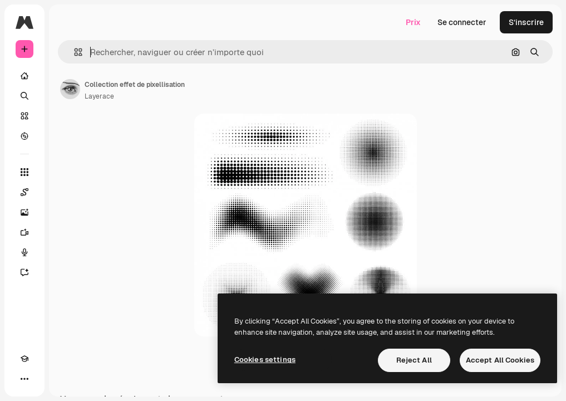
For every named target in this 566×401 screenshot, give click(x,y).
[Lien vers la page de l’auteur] (70, 89)
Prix (413, 22)
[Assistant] (24, 272)
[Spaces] (24, 192)
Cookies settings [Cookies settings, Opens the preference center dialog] (265, 359)
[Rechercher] (24, 96)
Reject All (414, 360)
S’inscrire (526, 22)
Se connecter (461, 22)
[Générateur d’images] (24, 212)
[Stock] (24, 116)
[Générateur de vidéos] (24, 232)
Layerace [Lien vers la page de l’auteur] (99, 96)
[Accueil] (24, 76)
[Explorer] (24, 136)
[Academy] (24, 359)
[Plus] (24, 379)
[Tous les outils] (24, 172)
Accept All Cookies (500, 360)
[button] (73, 52)
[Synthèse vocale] (24, 252)
